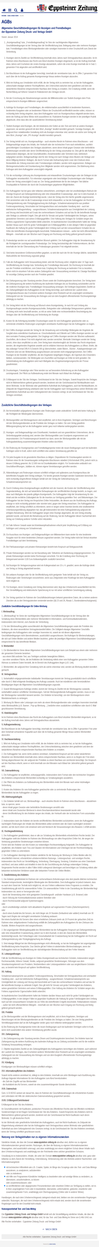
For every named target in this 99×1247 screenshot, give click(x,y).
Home (4, 16)
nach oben (51, 1229)
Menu (9, 11)
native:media (52, 1244)
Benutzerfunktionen (22, 11)
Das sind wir (13, 16)
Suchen (16, 11)
